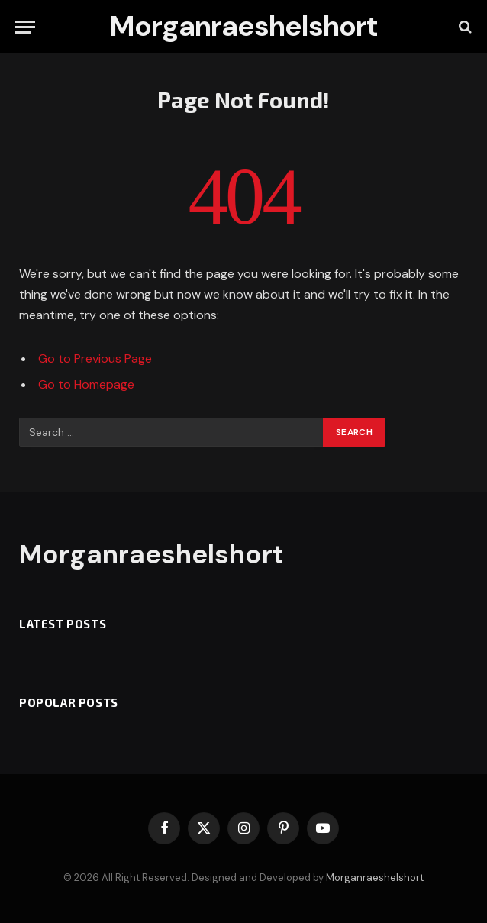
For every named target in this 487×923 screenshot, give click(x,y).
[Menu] (25, 27)
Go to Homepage (86, 384)
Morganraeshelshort (375, 877)
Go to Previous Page (95, 358)
